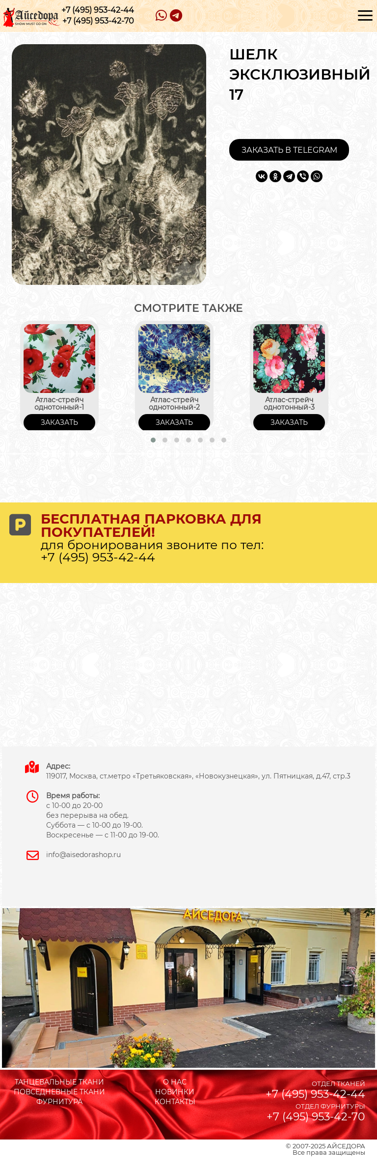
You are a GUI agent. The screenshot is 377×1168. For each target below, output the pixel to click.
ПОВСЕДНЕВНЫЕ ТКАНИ (59, 1091)
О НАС (175, 1082)
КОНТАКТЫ (175, 1101)
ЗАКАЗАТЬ (59, 422)
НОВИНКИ (174, 1091)
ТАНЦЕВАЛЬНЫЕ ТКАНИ (59, 1082)
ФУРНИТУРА (59, 1101)
